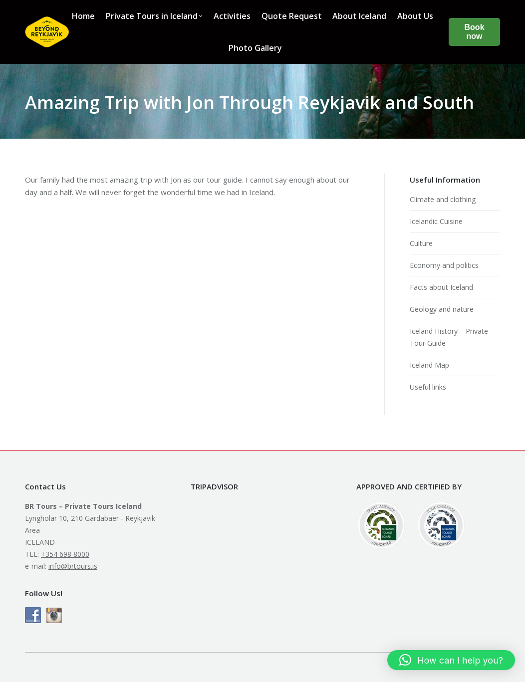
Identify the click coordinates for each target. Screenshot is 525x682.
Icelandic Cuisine (436, 221)
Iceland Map (429, 365)
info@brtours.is (72, 566)
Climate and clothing (443, 199)
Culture (421, 243)
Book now (475, 31)
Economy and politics (444, 265)
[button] (451, 660)
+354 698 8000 (65, 554)
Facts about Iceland (441, 287)
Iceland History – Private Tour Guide (449, 337)
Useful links (428, 387)
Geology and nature (442, 309)
